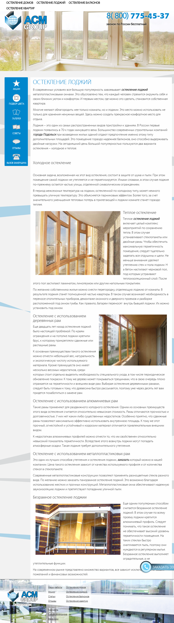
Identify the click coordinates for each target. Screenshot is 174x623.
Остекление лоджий (51, 3)
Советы (16, 133)
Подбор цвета (16, 103)
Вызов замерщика (16, 163)
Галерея (16, 118)
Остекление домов (19, 3)
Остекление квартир (20, 8)
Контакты (53, 609)
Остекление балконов (84, 3)
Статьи (51, 596)
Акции (16, 89)
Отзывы (16, 148)
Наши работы (55, 587)
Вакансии (53, 618)
